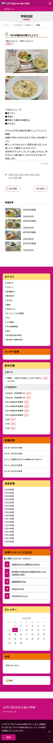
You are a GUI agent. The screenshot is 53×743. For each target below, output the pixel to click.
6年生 (37, 174)
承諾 (8, 737)
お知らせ (10, 282)
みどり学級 (12, 177)
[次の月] (45, 618)
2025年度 (9, 492)
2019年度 (9, 512)
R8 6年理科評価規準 (18, 402)
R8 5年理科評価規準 (18, 406)
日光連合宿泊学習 (14, 335)
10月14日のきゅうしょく (20, 596)
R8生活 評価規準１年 (19, 397)
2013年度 (9, 531)
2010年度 (9, 541)
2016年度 (9, 521)
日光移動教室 (12, 326)
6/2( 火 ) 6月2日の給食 (13, 465)
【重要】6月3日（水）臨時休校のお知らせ (26, 564)
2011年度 (9, 538)
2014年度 (9, 528)
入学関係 (10, 322)
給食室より (11, 291)
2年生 (16, 174)
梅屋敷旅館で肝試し (19, 581)
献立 (8, 331)
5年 (11, 423)
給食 (19, 177)
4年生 (26, 174)
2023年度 (9, 499)
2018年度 (9, 515)
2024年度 (9, 496)
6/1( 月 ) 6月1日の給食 (13, 471)
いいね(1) (44, 163)
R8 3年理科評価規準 (18, 415)
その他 (9, 300)
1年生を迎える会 (18, 589)
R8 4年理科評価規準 (18, 410)
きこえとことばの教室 (15, 313)
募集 (8, 304)
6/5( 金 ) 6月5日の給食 (13, 447)
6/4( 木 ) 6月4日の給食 (13, 453)
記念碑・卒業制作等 (14, 339)
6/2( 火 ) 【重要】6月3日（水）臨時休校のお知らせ (23, 459)
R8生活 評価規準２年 (19, 393)
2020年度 (9, 509)
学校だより (11, 309)
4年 (11, 428)
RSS (11, 680)
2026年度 (9, 489)
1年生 (10, 174)
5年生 (32, 174)
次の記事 (40, 188)
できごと (10, 287)
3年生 (21, 174)
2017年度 (9, 518)
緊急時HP (11, 295)
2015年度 (9, 525)
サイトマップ (10, 711)
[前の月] (7, 618)
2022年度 (9, 502)
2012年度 (9, 534)
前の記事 (13, 188)
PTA (8, 317)
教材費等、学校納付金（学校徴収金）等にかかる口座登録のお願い (29, 573)
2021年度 (9, 505)
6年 (11, 419)
